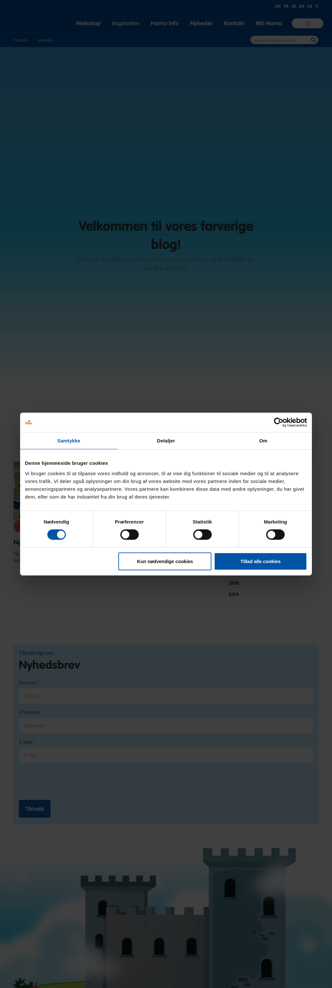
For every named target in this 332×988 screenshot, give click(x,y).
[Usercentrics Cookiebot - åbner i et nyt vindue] (278, 422)
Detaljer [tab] (166, 440)
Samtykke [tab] (68, 440)
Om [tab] (263, 440)
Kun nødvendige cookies (165, 561)
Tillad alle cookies (261, 561)
